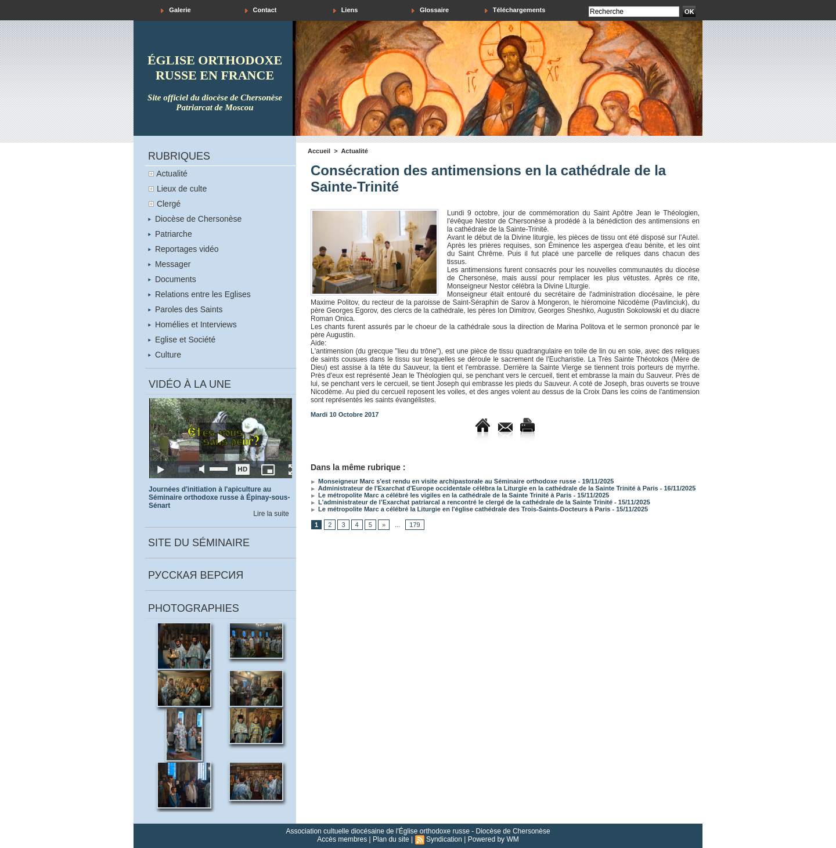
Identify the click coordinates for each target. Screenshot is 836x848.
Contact (261, 10)
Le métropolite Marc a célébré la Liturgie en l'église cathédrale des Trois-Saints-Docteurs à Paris (460, 509)
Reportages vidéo (183, 249)
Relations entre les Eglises (199, 294)
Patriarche (170, 234)
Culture (164, 354)
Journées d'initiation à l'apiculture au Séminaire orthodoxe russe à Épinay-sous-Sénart (219, 497)
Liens (345, 10)
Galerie (175, 10)
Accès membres (342, 839)
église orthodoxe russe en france (214, 67)
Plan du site (391, 839)
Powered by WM (493, 839)
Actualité (172, 173)
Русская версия (195, 575)
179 (414, 524)
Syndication (444, 839)
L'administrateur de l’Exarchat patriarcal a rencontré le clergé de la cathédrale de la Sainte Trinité (461, 502)
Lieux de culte (182, 188)
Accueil (319, 150)
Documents (172, 279)
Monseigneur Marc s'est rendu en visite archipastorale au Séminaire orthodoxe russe (443, 481)
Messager (169, 264)
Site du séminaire (199, 543)
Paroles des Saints (185, 309)
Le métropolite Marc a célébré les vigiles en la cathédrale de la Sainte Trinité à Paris (441, 495)
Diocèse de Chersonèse (195, 218)
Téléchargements (515, 10)
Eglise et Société (181, 339)
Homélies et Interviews (192, 324)
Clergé (169, 203)
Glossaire (430, 10)
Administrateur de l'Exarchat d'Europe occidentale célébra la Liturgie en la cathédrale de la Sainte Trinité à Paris (484, 488)
